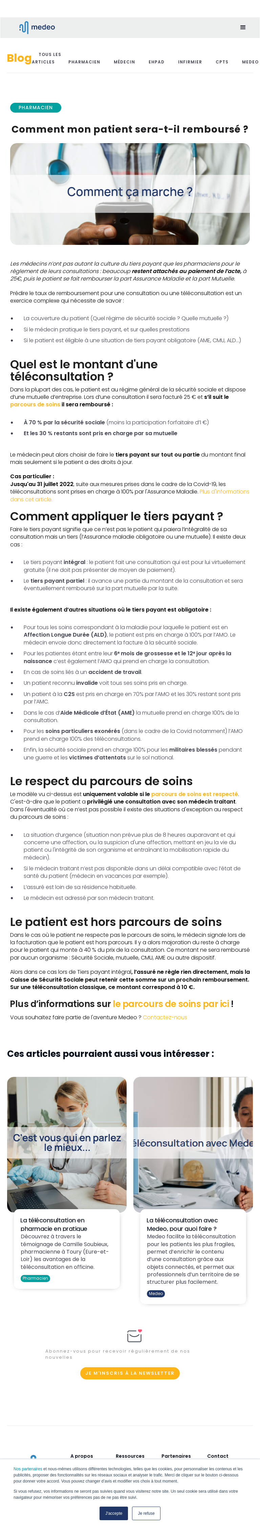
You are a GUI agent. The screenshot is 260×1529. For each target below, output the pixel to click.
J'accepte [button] (113, 1513)
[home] (33, 27)
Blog (19, 57)
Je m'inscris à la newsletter (130, 1373)
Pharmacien (84, 62)
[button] (243, 27)
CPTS (222, 62)
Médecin (124, 62)
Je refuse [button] (146, 1513)
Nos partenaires (28, 1469)
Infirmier (190, 62)
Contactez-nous (165, 1017)
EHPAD (157, 62)
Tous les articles (46, 58)
